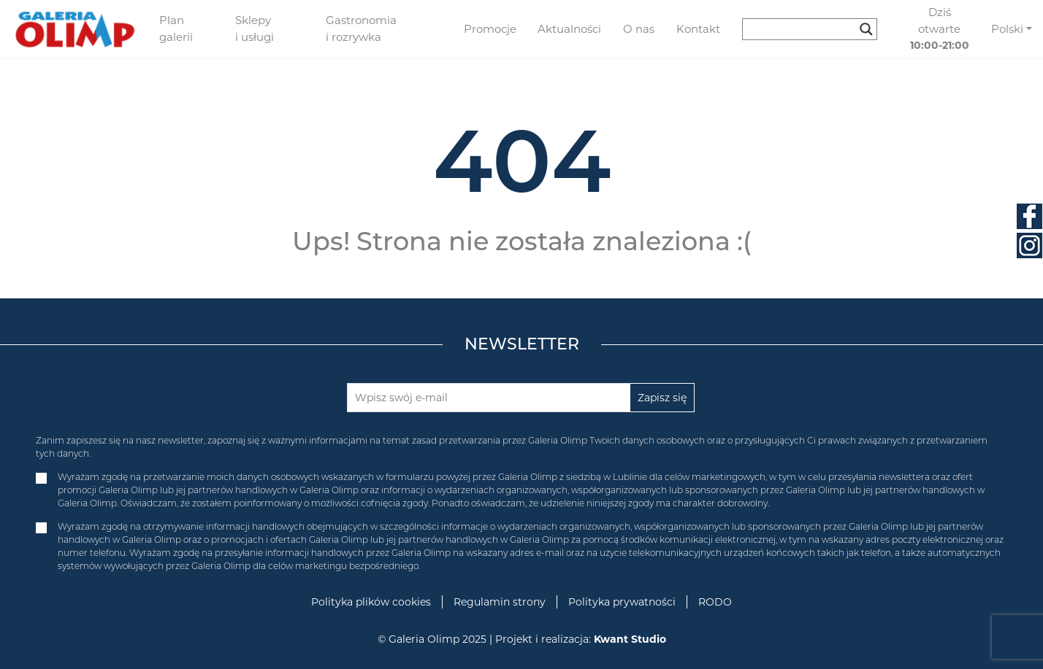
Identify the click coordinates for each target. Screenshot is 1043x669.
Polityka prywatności (622, 601)
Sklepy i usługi (254, 28)
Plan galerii (176, 28)
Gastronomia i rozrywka (361, 28)
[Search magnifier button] (866, 29)
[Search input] (803, 29)
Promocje (490, 29)
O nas (638, 29)
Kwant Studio (630, 639)
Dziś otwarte (939, 28)
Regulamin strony (500, 601)
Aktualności (569, 29)
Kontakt (698, 29)
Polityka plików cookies (371, 601)
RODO (715, 601)
